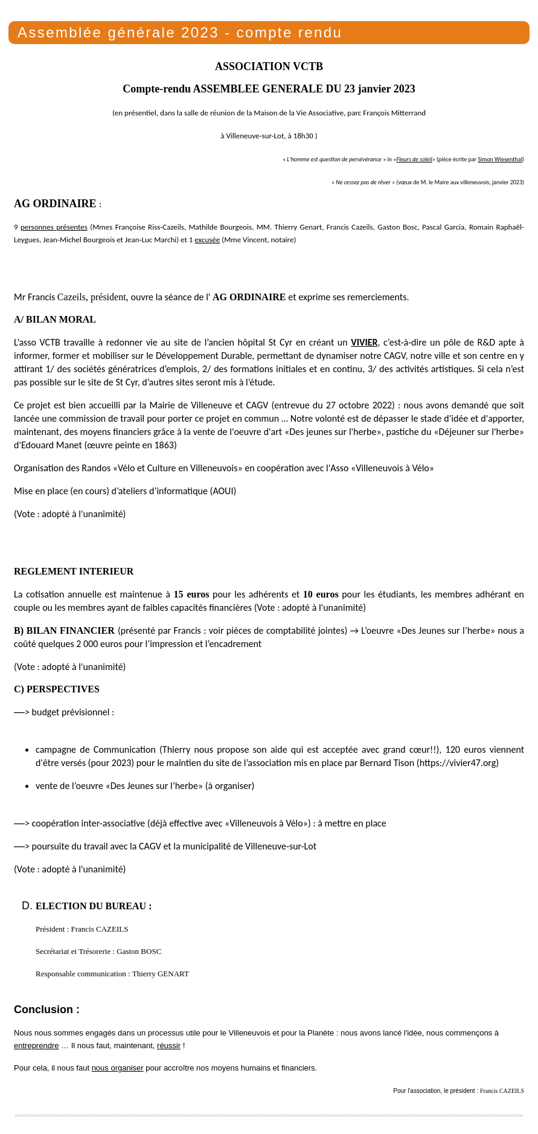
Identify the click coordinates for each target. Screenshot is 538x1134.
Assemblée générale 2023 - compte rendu (180, 32)
